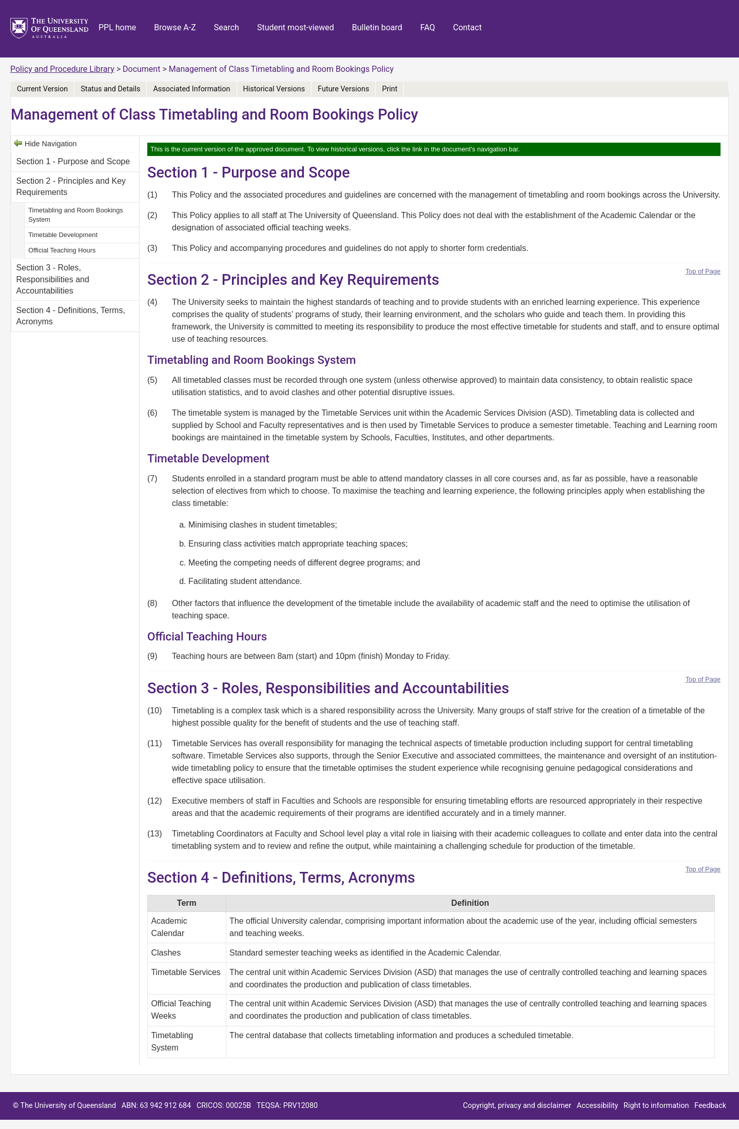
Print (389, 89)
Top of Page (703, 271)
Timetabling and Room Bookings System (75, 214)
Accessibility (597, 1105)
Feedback (710, 1105)
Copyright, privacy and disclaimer (517, 1105)
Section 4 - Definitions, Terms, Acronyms (70, 316)
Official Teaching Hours (61, 250)
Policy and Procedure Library (62, 69)
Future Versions (343, 89)
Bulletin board (377, 27)
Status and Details (110, 89)
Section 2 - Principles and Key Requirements (71, 187)
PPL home (117, 27)
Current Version (42, 89)
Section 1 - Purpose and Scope (73, 161)
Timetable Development (63, 235)
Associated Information (191, 89)
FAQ (427, 27)
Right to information (656, 1105)
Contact (467, 27)
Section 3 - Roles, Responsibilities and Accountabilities (52, 279)
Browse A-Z (175, 27)
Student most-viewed (295, 27)
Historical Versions (274, 89)
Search (226, 27)
